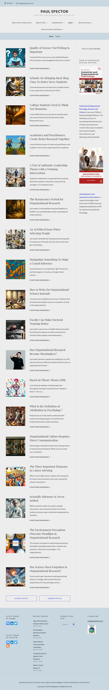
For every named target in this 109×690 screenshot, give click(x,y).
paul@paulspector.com (25, 3)
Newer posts (55, 598)
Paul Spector (54, 11)
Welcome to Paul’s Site (22, 23)
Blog (71, 23)
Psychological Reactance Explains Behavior (39, 632)
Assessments (58, 23)
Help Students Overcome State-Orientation (39, 644)
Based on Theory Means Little (48, 380)
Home (51, 36)
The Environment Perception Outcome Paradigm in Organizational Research (47, 533)
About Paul (42, 23)
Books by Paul (86, 23)
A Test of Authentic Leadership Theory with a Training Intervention (48, 169)
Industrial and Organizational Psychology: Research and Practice (89, 109)
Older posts (21, 598)
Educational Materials (52, 29)
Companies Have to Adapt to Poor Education (39, 656)
